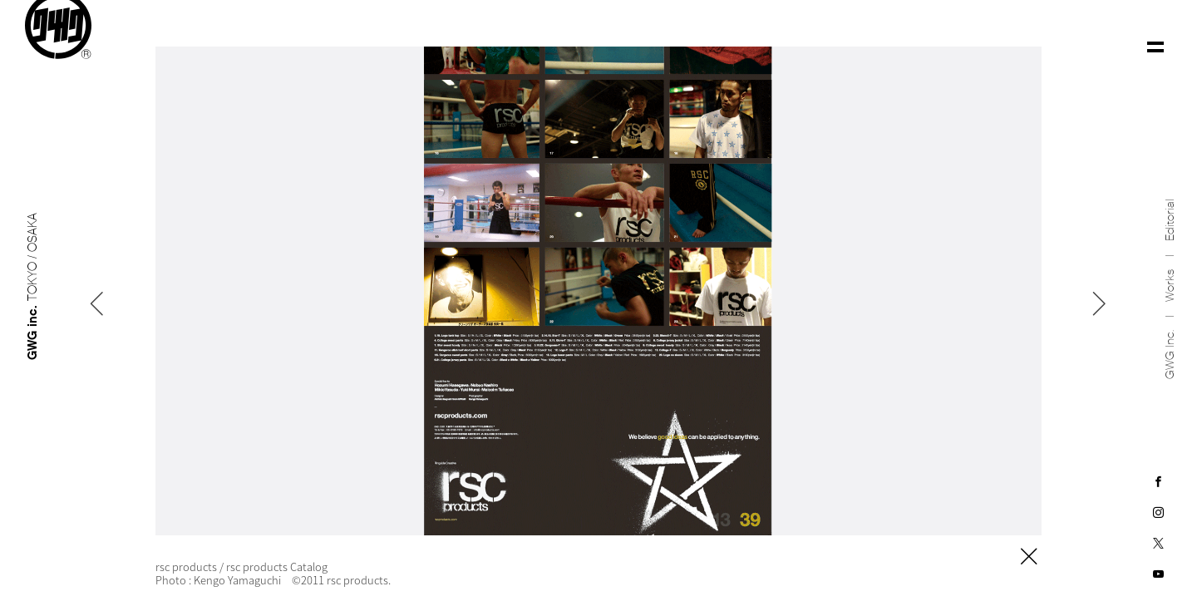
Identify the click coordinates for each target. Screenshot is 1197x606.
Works (1170, 277)
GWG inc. (1170, 346)
